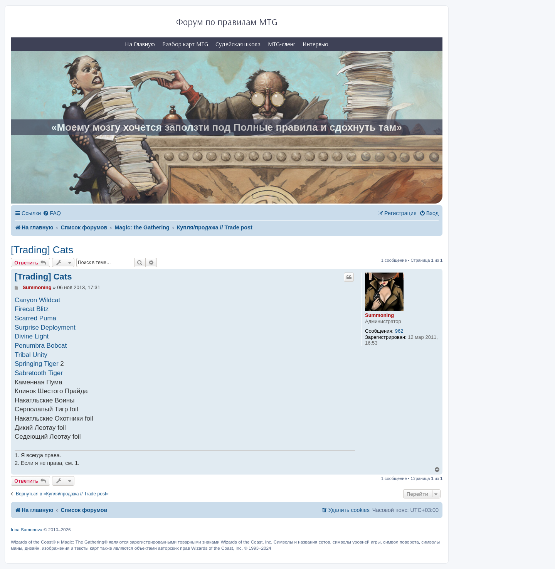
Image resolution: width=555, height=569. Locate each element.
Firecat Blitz (32, 309)
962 (399, 331)
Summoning (379, 315)
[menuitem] (52, 213)
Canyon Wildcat (37, 300)
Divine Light (32, 336)
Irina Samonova (26, 529)
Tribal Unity (31, 355)
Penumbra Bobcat (41, 345)
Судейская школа (238, 44)
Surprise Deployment (45, 327)
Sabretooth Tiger (39, 373)
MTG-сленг (281, 44)
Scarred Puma (35, 318)
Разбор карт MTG (185, 44)
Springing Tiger (37, 363)
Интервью (315, 44)
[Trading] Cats (42, 250)
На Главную (140, 44)
